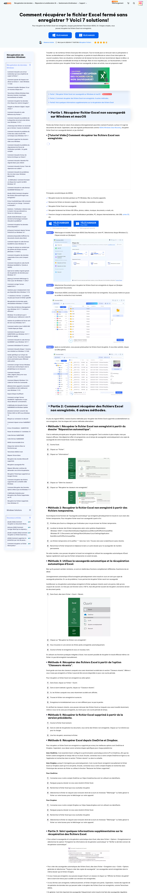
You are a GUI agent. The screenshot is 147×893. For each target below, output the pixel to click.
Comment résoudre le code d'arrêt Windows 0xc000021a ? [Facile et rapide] (18, 265)
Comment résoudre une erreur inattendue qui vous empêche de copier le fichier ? (18, 74)
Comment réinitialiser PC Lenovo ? (18, 345)
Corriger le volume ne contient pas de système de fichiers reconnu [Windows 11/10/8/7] (18, 249)
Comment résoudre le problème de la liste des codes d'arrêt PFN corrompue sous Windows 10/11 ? (18, 134)
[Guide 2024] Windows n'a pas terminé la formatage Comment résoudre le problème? (17, 219)
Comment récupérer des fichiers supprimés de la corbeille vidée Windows (18, 482)
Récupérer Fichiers (85, 42)
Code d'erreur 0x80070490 (16, 435)
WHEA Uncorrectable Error (16, 442)
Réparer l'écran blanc (14, 455)
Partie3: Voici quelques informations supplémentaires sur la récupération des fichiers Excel (82, 102)
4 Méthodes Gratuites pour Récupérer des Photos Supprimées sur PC (18, 495)
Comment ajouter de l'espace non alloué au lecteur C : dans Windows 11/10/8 (18, 82)
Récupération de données (23, 3)
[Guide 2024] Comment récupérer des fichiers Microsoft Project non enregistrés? (18, 195)
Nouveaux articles (14, 518)
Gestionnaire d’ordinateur (68, 3)
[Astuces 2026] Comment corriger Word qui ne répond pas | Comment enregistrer (19, 528)
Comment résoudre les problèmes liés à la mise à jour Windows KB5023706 (18, 174)
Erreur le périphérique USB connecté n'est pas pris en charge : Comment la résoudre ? (19, 203)
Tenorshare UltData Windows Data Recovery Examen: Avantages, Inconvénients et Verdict (18, 95)
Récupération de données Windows (17, 66)
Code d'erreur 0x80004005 (16, 439)
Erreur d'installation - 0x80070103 (18, 428)
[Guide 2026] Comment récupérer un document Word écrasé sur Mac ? (19, 523)
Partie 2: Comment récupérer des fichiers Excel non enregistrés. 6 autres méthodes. (79, 98)
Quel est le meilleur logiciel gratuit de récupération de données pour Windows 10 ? (18, 273)
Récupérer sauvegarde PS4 (16, 464)
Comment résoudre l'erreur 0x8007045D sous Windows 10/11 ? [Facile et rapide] (18, 334)
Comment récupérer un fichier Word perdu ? (19, 544)
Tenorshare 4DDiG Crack (15, 452)
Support (82, 3)
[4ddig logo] (7, 3)
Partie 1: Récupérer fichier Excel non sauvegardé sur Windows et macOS (75, 94)
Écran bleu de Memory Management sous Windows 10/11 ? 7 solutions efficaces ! (19, 309)
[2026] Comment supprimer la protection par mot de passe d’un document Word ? (19, 539)
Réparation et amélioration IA (45, 3)
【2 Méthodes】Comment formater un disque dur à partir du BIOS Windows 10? (19, 182)
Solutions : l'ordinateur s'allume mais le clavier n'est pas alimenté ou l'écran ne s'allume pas (19, 211)
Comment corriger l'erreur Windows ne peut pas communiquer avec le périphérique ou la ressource (19, 367)
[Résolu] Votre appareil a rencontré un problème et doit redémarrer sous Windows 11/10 (18, 388)
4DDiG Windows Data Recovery (110, 128)
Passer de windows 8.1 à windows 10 (19, 431)
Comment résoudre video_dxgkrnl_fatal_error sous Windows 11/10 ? (17, 375)
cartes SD (126, 214)
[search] (134, 3)
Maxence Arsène (49, 42)
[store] (128, 3)
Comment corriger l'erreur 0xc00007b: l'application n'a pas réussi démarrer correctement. (17, 399)
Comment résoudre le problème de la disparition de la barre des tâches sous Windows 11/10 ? (19, 120)
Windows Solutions (14, 510)
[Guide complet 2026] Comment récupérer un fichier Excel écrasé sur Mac (19, 534)
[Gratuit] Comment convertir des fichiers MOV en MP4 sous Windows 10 (19, 413)
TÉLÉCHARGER (60, 35)
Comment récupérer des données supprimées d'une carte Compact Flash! (18, 257)
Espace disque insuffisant (15, 394)
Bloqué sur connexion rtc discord (18, 419)
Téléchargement (117, 2)
